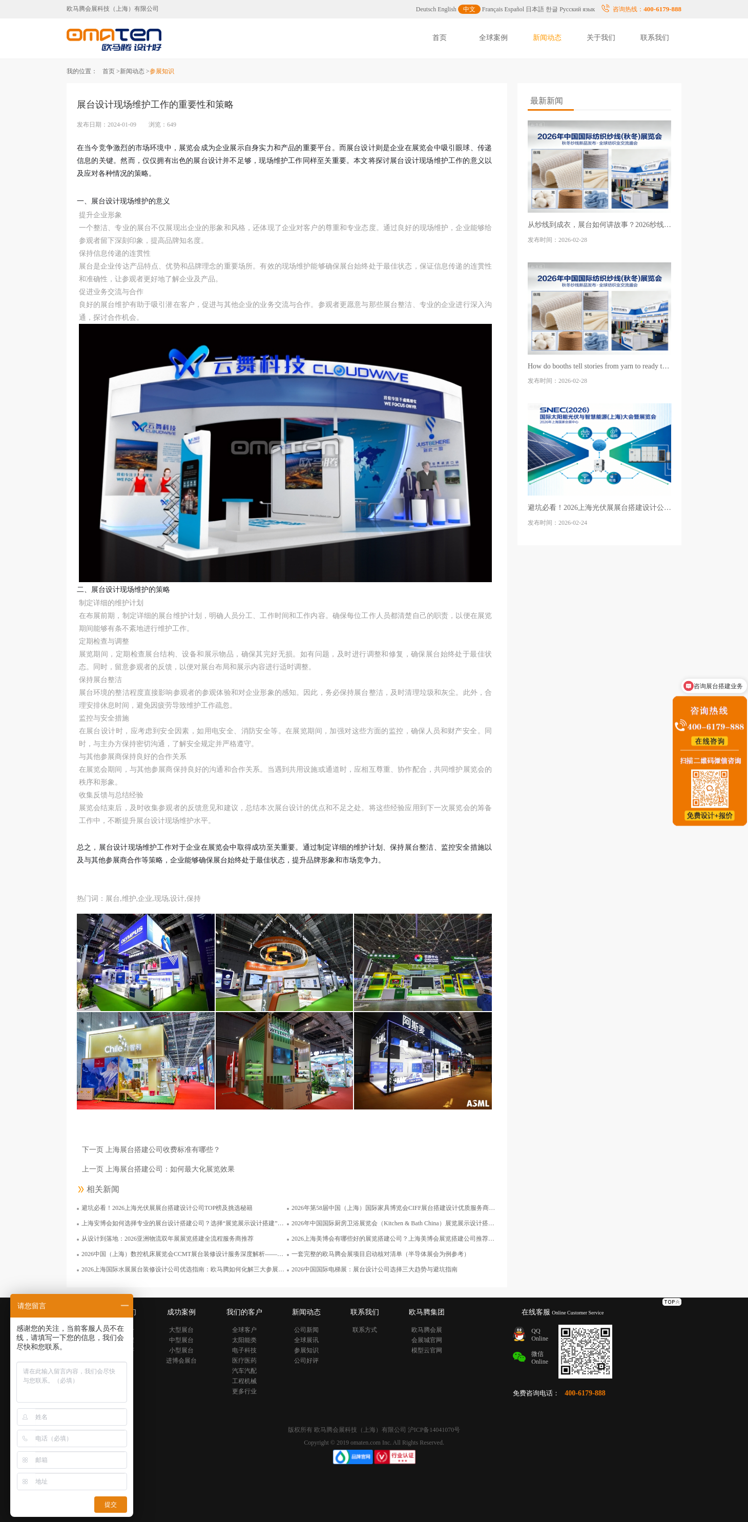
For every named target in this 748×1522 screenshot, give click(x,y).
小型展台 (181, 1350)
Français (492, 9)
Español (515, 9)
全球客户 (244, 1329)
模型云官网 (426, 1350)
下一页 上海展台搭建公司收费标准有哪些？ (151, 1150)
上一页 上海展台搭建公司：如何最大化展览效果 (158, 1169)
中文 (469, 9)
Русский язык (577, 9)
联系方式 (364, 1329)
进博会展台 (181, 1360)
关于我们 (601, 38)
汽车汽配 (244, 1370)
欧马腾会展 (426, 1329)
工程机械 (244, 1381)
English (447, 9)
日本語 (535, 9)
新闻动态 (547, 38)
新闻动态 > (135, 71)
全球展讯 (306, 1340)
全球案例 (493, 38)
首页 (439, 38)
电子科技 (244, 1350)
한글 (552, 9)
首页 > (111, 71)
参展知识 (306, 1350)
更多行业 (244, 1391)
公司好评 (306, 1360)
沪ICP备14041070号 (434, 1429)
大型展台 (181, 1329)
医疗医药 (244, 1360)
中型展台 (181, 1340)
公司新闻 (306, 1329)
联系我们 (654, 38)
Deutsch (426, 9)
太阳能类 (244, 1340)
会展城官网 (426, 1340)
